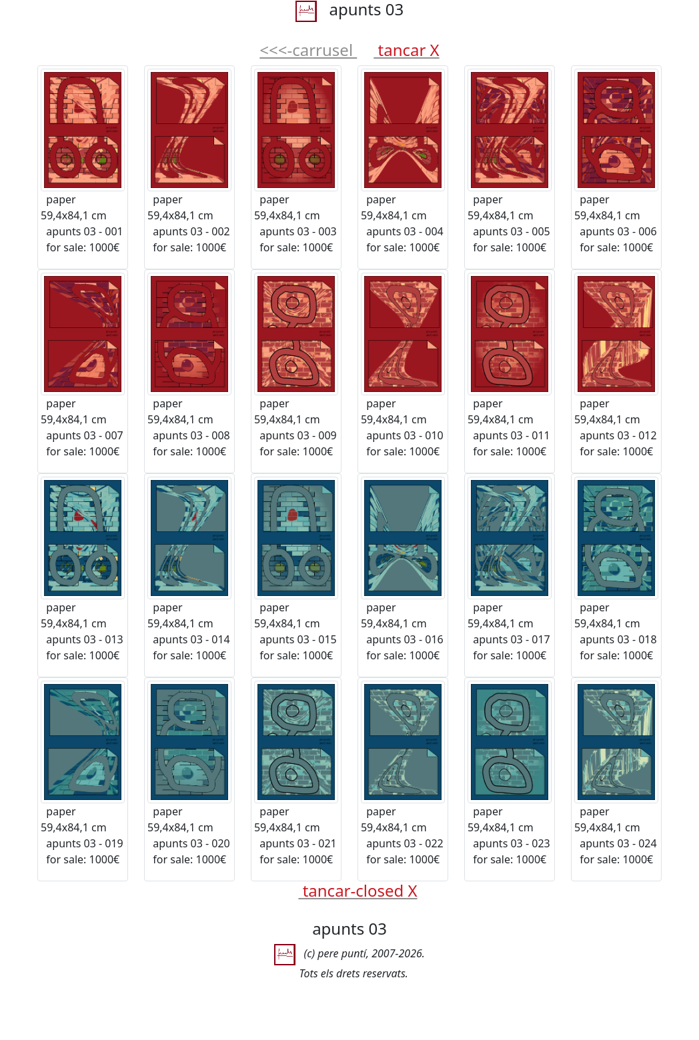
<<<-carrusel (308, 50)
